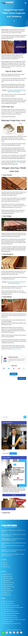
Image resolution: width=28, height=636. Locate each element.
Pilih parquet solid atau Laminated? (10, 611)
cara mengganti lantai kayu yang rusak (11, 605)
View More (13, 373)
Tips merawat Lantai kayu (8, 609)
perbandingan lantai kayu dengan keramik (12, 623)
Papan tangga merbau (7, 584)
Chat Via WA (13, 453)
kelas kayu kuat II (16, 162)
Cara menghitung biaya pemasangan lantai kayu (13, 607)
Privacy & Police (6, 566)
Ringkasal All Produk (7, 574)
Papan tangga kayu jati (8, 590)
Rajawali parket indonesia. (16, 348)
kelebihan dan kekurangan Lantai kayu (11, 613)
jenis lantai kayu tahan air (8, 603)
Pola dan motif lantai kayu (8, 601)
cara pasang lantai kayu (8, 621)
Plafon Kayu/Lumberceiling (8, 582)
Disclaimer (5, 564)
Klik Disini (14, 495)
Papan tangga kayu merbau (9, 586)
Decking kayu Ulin (7, 580)
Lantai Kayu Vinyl (6, 588)
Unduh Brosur (21, 378)
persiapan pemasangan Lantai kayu (10, 617)
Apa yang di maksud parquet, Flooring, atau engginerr (14, 619)
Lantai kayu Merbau (7, 594)
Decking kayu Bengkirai (8, 578)
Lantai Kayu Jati (6, 592)
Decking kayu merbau (7, 576)
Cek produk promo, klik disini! (8, 508)
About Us (5, 562)
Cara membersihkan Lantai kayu (10, 615)
